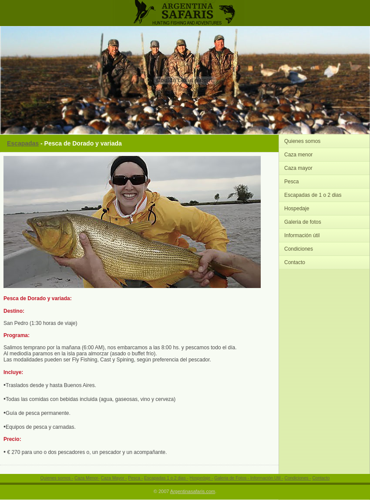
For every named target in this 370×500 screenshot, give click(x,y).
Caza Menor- (87, 478)
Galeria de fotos (302, 222)
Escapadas (23, 143)
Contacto (294, 262)
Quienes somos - (57, 478)
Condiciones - (297, 478)
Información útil (302, 235)
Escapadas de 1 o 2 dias (312, 195)
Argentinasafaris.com (192, 491)
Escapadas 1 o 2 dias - (166, 478)
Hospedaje (296, 208)
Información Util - (266, 478)
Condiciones (298, 249)
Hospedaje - (201, 478)
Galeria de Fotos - (232, 478)
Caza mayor (298, 168)
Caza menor (298, 155)
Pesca (291, 182)
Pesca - (135, 478)
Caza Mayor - (114, 478)
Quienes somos (302, 141)
